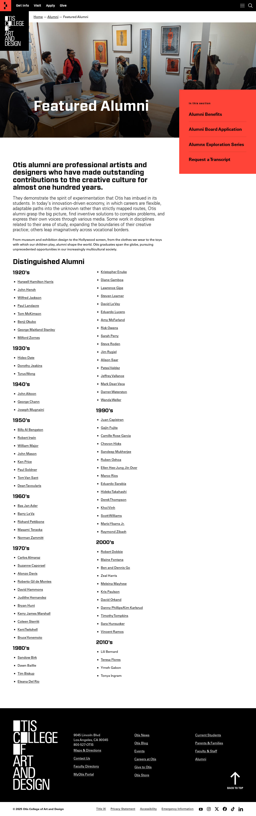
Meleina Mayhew (114, 583)
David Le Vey (110, 304)
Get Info (22, 5)
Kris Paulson (110, 591)
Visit (37, 5)
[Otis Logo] (14, 31)
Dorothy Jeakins (30, 365)
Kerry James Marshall (34, 613)
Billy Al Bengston (30, 429)
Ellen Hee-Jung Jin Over (119, 467)
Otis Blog (141, 743)
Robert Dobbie (112, 551)
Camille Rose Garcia (116, 435)
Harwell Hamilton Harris (35, 281)
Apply (50, 5)
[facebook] (224, 809)
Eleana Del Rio (28, 681)
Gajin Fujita (109, 427)
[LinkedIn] (240, 809)
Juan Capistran (112, 419)
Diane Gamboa (112, 280)
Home (38, 17)
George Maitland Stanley (36, 329)
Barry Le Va (26, 513)
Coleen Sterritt (28, 621)
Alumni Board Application (215, 129)
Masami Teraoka (30, 529)
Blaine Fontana (112, 559)
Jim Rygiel (109, 352)
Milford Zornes (29, 337)
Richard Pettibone (31, 521)
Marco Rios (109, 475)
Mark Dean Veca (113, 384)
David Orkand (111, 599)
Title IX (101, 809)
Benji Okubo (27, 321)
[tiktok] (232, 809)
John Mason (27, 453)
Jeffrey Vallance (112, 376)
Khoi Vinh (108, 507)
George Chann (29, 401)
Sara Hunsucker (113, 623)
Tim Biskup (26, 673)
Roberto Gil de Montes (34, 581)
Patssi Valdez (110, 368)
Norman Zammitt (30, 537)
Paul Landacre (28, 305)
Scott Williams (111, 515)
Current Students (208, 735)
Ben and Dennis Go (115, 567)
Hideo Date (26, 357)
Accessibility (148, 809)
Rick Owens (109, 328)
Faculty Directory (86, 766)
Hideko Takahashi (114, 491)
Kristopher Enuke (114, 272)
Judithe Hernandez (32, 597)
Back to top (235, 788)
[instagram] (208, 809)
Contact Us (82, 758)
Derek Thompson (113, 499)
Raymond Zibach (113, 531)
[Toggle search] (250, 5)
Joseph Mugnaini (31, 409)
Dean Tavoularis (29, 485)
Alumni (52, 17)
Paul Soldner (27, 469)
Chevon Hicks (111, 443)
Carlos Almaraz (29, 557)
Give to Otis (143, 767)
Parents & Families (209, 743)
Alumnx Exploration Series (216, 144)
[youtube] (200, 809)
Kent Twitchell (28, 629)
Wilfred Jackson (29, 297)
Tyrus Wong (26, 373)
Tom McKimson (29, 313)
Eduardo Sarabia (113, 483)
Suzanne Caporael (31, 565)
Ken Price (25, 461)
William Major (28, 445)
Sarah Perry (110, 336)
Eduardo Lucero (113, 312)
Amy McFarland (113, 320)
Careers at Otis (145, 759)
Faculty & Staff (206, 751)
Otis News (141, 735)
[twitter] (216, 809)
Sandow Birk (27, 657)
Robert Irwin (27, 437)
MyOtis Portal (84, 774)
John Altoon (27, 393)
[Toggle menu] (242, 5)
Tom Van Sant (28, 477)
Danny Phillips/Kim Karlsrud (122, 607)
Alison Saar (109, 360)
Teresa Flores (111, 659)
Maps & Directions (87, 750)
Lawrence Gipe (112, 288)
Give (63, 5)
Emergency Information (178, 809)
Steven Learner (112, 296)
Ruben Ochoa (111, 459)
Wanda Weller (111, 400)
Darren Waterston (114, 392)
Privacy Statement (123, 809)
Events (139, 751)
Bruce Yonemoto (30, 637)
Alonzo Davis (27, 573)
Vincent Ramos (112, 631)
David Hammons (30, 589)
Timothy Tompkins (114, 615)
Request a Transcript (209, 159)
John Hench (27, 289)
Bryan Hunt (26, 605)
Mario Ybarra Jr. (112, 523)
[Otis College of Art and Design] (5, 5)
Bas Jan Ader (28, 505)
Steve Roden (110, 344)
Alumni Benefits (205, 114)
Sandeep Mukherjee (116, 451)
